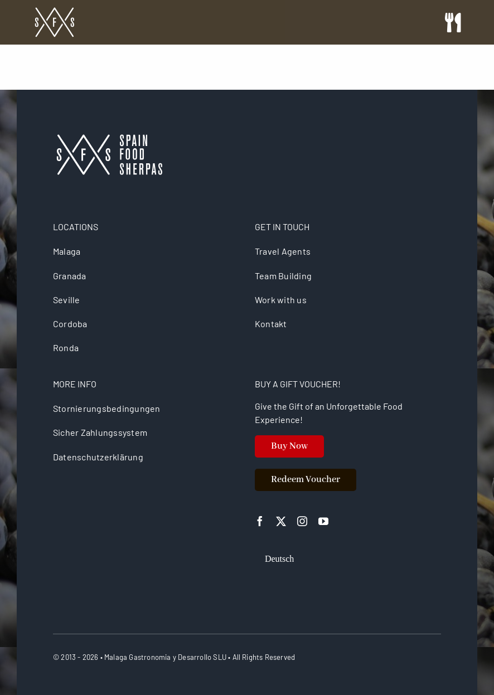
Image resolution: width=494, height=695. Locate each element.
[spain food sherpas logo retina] (54, 11)
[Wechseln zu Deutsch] (279, 559)
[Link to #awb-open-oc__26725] (453, 22)
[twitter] (281, 521)
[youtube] (323, 521)
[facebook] (260, 521)
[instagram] (302, 521)
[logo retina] (108, 138)
